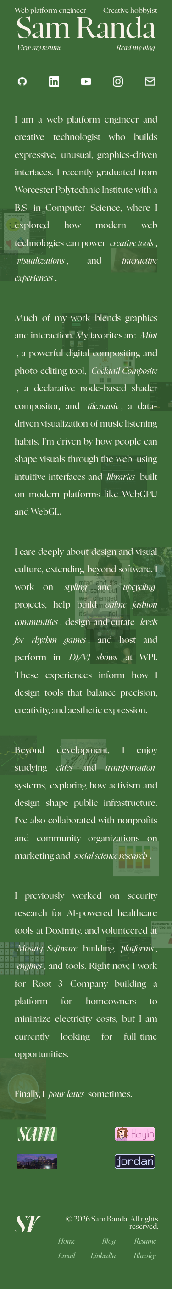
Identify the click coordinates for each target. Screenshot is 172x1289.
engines (29, 966)
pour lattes (65, 1094)
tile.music (104, 406)
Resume (145, 1241)
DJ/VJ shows (94, 658)
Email (66, 1256)
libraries (121, 477)
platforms (136, 949)
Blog (109, 1241)
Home (66, 1241)
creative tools (131, 243)
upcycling (138, 587)
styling (77, 587)
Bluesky (145, 1256)
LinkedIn (103, 1256)
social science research (112, 856)
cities (65, 767)
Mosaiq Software (48, 948)
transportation (129, 768)
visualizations (39, 261)
